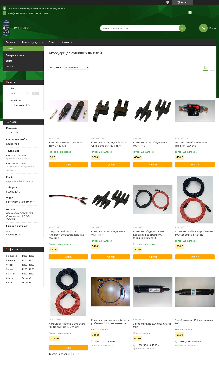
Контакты (67, 42)
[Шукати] (182, 28)
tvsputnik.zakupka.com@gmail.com (21, 181)
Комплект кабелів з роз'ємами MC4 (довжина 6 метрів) (194, 233)
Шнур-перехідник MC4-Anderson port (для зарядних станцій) (66, 234)
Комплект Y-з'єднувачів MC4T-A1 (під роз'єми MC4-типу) (109, 144)
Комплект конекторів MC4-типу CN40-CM (66, 144)
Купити (68, 164)
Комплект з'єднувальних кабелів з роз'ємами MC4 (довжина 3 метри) (148, 234)
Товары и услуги (31, 42)
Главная (10, 42)
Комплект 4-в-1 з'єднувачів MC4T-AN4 (108, 233)
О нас (51, 42)
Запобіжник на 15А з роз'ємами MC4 (194, 322)
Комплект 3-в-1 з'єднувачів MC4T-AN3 (150, 144)
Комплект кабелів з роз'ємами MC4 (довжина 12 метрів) (67, 325)
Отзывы (10, 66)
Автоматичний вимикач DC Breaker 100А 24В (191, 144)
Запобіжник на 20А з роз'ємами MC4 (152, 325)
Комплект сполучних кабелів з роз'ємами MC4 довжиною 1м (110, 322)
